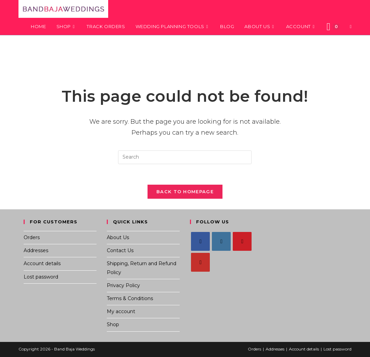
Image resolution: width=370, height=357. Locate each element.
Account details (42, 264)
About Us (118, 238)
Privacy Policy (123, 285)
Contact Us (120, 251)
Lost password (41, 277)
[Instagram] (221, 241)
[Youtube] (200, 262)
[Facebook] (200, 241)
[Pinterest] (242, 241)
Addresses (36, 251)
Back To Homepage (185, 192)
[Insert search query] (185, 157)
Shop (113, 325)
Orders (32, 238)
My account (121, 312)
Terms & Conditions (130, 299)
